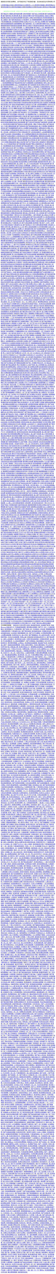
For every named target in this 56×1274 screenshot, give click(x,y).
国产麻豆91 (29, 714)
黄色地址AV (5, 962)
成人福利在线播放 (33, 1073)
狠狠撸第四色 (50, 629)
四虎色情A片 (38, 923)
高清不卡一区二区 (23, 333)
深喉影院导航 (32, 349)
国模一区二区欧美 (44, 284)
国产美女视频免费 (7, 337)
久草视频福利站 (36, 57)
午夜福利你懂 (11, 657)
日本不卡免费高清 (18, 329)
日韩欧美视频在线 (33, 1195)
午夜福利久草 (25, 1081)
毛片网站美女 (22, 1108)
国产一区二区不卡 (38, 447)
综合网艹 (19, 1191)
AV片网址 (19, 765)
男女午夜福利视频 (37, 288)
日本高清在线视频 (45, 442)
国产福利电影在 (45, 1079)
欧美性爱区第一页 (35, 986)
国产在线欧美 (46, 1213)
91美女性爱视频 (40, 278)
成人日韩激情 (13, 349)
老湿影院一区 (22, 1158)
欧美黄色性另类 (37, 102)
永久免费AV (35, 1197)
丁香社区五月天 (32, 1061)
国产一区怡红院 (30, 1183)
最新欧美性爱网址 (25, 1077)
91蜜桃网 (22, 706)
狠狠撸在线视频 (15, 345)
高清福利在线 (31, 1140)
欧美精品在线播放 (43, 380)
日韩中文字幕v (10, 791)
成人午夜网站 (43, 126)
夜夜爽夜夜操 (26, 1057)
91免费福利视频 (29, 134)
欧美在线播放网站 (37, 858)
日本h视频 (23, 976)
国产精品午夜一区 (38, 893)
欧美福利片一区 (26, 402)
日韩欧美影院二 (23, 704)
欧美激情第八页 (29, 870)
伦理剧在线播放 (15, 73)
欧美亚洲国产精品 (15, 402)
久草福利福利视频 (33, 931)
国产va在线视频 (6, 280)
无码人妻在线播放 (32, 369)
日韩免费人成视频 (34, 769)
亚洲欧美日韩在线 (22, 968)
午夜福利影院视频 (19, 31)
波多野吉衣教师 (46, 67)
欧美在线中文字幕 (31, 895)
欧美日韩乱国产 (19, 412)
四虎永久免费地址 (24, 909)
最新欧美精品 (49, 305)
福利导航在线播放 (29, 517)
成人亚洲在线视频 (29, 278)
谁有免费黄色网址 (38, 152)
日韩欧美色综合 (42, 771)
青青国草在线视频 (29, 185)
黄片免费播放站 (30, 806)
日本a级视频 (19, 945)
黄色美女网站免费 (12, 1114)
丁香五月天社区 (16, 649)
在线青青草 (35, 1162)
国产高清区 (10, 662)
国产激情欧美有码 (31, 820)
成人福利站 (9, 905)
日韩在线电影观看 (30, 917)
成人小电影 (28, 844)
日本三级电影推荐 (13, 692)
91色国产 (4, 678)
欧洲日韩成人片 (24, 647)
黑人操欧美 (5, 680)
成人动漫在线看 (34, 138)
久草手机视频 (39, 840)
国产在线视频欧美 (43, 783)
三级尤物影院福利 (43, 1106)
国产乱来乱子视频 (12, 507)
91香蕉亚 (9, 917)
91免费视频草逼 (6, 219)
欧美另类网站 (5, 781)
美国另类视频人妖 (32, 193)
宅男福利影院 (14, 130)
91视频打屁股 (39, 836)
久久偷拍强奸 (41, 114)
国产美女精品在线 (29, 238)
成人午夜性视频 (47, 434)
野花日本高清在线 (30, 988)
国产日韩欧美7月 (33, 947)
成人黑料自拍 (21, 339)
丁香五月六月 (24, 292)
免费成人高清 (49, 313)
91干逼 (29, 1047)
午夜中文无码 (24, 1049)
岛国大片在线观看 (43, 1091)
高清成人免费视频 (24, 165)
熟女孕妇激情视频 (46, 1002)
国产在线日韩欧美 (26, 252)
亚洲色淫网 (29, 903)
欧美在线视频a (50, 485)
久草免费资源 (30, 1118)
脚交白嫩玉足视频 (29, 156)
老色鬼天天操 (11, 205)
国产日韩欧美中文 (49, 300)
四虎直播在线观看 (34, 958)
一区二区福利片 (45, 331)
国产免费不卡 (32, 1023)
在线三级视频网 (34, 272)
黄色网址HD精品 (14, 246)
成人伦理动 (40, 856)
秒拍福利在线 (11, 371)
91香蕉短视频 (13, 680)
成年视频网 (34, 1234)
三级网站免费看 (45, 828)
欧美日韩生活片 (39, 1207)
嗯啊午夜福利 (18, 108)
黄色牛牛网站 (11, 33)
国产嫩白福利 (27, 266)
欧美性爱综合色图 (27, 749)
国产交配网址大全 (36, 359)
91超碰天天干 (40, 887)
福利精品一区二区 (12, 1012)
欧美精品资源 (5, 447)
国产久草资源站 (50, 213)
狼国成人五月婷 (32, 1142)
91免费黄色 (16, 1140)
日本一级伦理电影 (48, 791)
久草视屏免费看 (46, 633)
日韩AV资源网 (20, 1039)
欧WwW (40, 1156)
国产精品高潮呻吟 (22, 737)
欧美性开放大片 (18, 300)
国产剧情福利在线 (9, 94)
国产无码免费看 (40, 517)
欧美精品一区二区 (24, 921)
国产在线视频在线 (13, 400)
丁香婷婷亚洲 (15, 1219)
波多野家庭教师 (13, 706)
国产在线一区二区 (7, 75)
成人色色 (43, 1043)
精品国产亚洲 (46, 518)
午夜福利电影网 (20, 627)
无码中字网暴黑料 (18, 315)
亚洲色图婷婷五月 (21, 887)
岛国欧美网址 (40, 92)
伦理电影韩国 (38, 838)
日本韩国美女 (36, 518)
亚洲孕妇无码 (46, 65)
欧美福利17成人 (36, 290)
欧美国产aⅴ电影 (37, 120)
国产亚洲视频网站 (9, 392)
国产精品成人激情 (7, 1079)
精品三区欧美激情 (7, 1122)
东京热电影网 (5, 449)
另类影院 (36, 1043)
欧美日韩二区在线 (39, 960)
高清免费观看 (37, 463)
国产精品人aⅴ (34, 901)
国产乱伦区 (48, 655)
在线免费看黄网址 (25, 935)
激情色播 (14, 704)
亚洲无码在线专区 (23, 432)
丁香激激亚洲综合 (38, 45)
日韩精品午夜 (5, 307)
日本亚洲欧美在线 (40, 891)
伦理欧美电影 (16, 57)
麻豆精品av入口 (45, 250)
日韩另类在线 (16, 388)
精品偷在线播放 (35, 737)
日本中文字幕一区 (11, 1256)
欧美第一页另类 (6, 232)
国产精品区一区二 (19, 302)
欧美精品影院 (15, 55)
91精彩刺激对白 (45, 87)
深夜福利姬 (38, 779)
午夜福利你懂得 (21, 1146)
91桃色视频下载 (36, 130)
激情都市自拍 (48, 905)
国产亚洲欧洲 (11, 866)
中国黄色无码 (8, 881)
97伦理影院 (31, 933)
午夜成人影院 (8, 386)
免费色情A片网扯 (9, 1098)
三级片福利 (25, 1019)
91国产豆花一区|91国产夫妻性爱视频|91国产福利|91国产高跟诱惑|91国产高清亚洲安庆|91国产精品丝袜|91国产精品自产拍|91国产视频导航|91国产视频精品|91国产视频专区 (28, 597)
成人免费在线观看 (26, 179)
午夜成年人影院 (10, 1067)
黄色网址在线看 (28, 461)
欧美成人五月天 (18, 532)
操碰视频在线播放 (22, 672)
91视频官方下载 (33, 33)
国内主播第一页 (26, 465)
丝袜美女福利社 (17, 1199)
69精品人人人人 (31, 1018)
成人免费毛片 (43, 392)
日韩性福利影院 (47, 779)
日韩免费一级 (29, 503)
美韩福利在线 (8, 1185)
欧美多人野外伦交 (45, 980)
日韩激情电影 (27, 1004)
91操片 (24, 996)
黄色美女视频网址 (46, 939)
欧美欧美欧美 (11, 814)
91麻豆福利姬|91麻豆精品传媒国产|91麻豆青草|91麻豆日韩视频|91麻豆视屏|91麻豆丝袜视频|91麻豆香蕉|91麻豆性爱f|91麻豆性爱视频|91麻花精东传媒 (28, 611)
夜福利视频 (17, 1179)
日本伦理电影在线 (22, 1045)
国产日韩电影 (21, 812)
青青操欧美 (28, 982)
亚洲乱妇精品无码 (24, 1162)
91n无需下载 (48, 1134)
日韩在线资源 (27, 810)
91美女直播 (32, 666)
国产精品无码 (30, 755)
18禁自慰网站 (49, 1246)
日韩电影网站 (24, 1029)
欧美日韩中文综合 (15, 1021)
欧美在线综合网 (28, 1112)
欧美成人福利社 (47, 130)
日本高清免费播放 (20, 1142)
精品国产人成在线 (16, 238)
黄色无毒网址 (30, 1065)
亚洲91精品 (22, 1069)
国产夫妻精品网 (37, 71)
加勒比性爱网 (50, 960)
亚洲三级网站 (5, 810)
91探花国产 (41, 1071)
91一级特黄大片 (13, 1177)
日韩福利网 (42, 1146)
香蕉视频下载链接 (46, 37)
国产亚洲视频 (34, 1021)
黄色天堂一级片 (36, 797)
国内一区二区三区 (20, 850)
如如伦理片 (7, 708)
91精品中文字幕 (50, 477)
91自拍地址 (27, 761)
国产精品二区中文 (19, 491)
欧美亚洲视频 (33, 1146)
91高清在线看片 (36, 132)
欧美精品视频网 (33, 966)
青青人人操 (27, 962)
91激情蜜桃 (25, 1128)
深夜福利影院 (19, 503)
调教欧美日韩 (7, 357)
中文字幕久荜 (34, 747)
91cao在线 (11, 1039)
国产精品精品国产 (27, 862)
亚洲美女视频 (14, 45)
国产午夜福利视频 (7, 215)
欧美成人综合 (27, 960)
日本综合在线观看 (45, 941)
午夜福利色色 (24, 65)
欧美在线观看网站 (24, 90)
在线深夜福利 (32, 455)
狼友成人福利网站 (36, 872)
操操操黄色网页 (10, 651)
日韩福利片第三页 (48, 69)
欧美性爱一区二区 (15, 530)
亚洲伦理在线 (41, 651)
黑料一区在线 (22, 753)
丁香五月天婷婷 (33, 110)
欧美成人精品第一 (40, 1102)
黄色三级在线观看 (31, 227)
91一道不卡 (32, 1209)
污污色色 (17, 1154)
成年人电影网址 (8, 842)
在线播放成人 (42, 491)
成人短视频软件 (23, 420)
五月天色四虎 (19, 81)
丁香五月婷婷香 (33, 442)
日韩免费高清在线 (7, 907)
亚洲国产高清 (37, 300)
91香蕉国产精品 (31, 487)
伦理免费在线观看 (37, 1154)
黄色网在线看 (19, 903)
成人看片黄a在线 (45, 1193)
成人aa (3, 1031)
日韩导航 (50, 1094)
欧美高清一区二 (26, 388)
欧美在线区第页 (37, 400)
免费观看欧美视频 (23, 371)
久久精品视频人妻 (16, 449)
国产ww (33, 1087)
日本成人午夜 (18, 1085)
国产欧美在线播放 (13, 203)
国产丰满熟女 (31, 394)
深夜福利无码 (43, 668)
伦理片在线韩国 (15, 319)
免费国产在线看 (23, 897)
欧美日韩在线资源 (38, 426)
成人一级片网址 (20, 92)
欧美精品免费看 (38, 982)
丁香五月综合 (18, 463)
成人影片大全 (21, 205)
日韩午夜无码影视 (46, 483)
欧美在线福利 (32, 1175)
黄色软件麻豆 (25, 234)
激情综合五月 (6, 838)
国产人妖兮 (31, 757)
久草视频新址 (47, 528)
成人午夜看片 (17, 262)
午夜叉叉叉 (32, 753)
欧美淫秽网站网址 (10, 367)
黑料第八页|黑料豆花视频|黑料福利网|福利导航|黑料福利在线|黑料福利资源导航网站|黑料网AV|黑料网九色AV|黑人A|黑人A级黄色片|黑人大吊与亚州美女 (27, 564)
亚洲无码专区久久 (49, 327)
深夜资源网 (8, 879)
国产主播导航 (32, 106)
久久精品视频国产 (19, 641)
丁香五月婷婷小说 (35, 321)
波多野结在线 (27, 280)
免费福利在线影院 (18, 51)
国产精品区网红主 (12, 37)
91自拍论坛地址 (19, 47)
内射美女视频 (39, 49)
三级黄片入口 (36, 67)
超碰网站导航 (32, 114)
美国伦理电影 (39, 1006)
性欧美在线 (28, 751)
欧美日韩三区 (31, 662)
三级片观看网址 (12, 63)
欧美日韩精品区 (28, 449)
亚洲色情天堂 (7, 156)
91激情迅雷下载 (30, 787)
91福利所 (51, 702)
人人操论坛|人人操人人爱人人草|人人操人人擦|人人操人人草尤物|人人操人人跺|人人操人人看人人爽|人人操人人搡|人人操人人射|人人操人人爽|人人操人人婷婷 (28, 607)
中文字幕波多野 (6, 759)
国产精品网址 (50, 317)
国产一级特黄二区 (9, 1167)
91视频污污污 (17, 761)
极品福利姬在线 (8, 77)
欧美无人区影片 (44, 793)
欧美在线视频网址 (20, 242)
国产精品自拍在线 (7, 947)
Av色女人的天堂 (28, 298)
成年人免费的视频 (31, 927)
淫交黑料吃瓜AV (17, 485)
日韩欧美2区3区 (14, 522)
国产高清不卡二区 (37, 530)
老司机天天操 (49, 447)
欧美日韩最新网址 (20, 907)
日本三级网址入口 (43, 649)
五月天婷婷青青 (27, 879)
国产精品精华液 (17, 83)
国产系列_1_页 (29, 1006)
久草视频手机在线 (41, 1100)
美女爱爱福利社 (48, 1169)
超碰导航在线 (17, 1004)
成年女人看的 (5, 517)
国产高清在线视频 (30, 254)
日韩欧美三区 (33, 1075)
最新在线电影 (16, 71)
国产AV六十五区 (29, 315)
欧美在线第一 (5, 177)
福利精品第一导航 (17, 1156)
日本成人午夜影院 (7, 298)
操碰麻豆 (26, 743)
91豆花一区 (50, 676)
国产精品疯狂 (24, 1177)
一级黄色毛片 (49, 522)
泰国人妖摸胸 (5, 378)
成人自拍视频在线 (27, 528)
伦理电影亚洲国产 (25, 1138)
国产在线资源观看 (43, 666)
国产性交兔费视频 (27, 408)
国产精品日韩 (46, 704)
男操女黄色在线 (34, 248)
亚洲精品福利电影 (40, 532)
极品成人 (19, 651)
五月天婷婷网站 (33, 112)
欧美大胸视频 (21, 424)
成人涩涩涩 (45, 1167)
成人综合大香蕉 (8, 1181)
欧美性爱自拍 (31, 1091)
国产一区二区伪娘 (7, 335)
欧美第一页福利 (14, 444)
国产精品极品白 (34, 418)
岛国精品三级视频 (12, 207)
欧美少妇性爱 (41, 501)
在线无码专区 (36, 978)
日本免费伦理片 (21, 941)
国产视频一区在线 (23, 359)
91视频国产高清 (26, 39)
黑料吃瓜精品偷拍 (17, 674)
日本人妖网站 (13, 112)
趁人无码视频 (49, 98)
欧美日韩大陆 (14, 65)
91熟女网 (4, 1059)
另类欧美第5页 (45, 664)
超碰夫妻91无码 (50, 25)
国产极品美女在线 (26, 311)
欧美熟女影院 (36, 69)
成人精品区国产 (41, 240)
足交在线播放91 (15, 53)
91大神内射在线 (26, 296)
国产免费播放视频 (18, 745)
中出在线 (19, 899)
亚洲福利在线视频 (36, 984)
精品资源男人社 (20, 240)
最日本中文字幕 (21, 826)
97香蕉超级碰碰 (15, 305)
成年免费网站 (49, 1219)
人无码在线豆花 (19, 1065)
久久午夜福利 (28, 51)
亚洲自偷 (15, 793)
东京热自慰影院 (38, 319)
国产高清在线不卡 (18, 1240)
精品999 (16, 625)
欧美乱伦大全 (49, 911)
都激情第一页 (44, 877)
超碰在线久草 (33, 789)
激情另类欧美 (32, 976)
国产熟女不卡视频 (10, 304)
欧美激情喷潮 (43, 367)
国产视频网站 (45, 822)
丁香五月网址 (33, 1108)
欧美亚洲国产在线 (20, 1027)
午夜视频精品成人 (21, 473)
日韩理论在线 (41, 1008)
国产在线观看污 (33, 160)
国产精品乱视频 (20, 1193)
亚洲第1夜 (49, 933)
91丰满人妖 (12, 714)
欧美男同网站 (34, 793)
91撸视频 (4, 872)
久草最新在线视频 (40, 260)
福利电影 (27, 998)
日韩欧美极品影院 (10, 142)
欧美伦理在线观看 (29, 438)
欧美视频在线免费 (17, 716)
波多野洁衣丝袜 (38, 876)
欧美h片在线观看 (7, 850)
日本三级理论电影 (16, 477)
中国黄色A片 (22, 1023)
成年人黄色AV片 (48, 724)
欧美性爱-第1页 (17, 16)
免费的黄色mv (31, 700)
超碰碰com (6, 1112)
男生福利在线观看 (16, 49)
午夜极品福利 (34, 684)
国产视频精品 (33, 635)
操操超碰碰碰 (30, 199)
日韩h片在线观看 (45, 100)
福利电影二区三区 (37, 848)
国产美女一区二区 (7, 487)
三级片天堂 (12, 1201)
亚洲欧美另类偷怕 (30, 1010)
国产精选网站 (29, 414)
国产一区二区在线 (30, 674)
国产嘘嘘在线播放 (39, 925)
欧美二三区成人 (43, 970)
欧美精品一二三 (12, 87)
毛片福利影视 (24, 138)
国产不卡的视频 (16, 1163)
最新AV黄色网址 (39, 1000)
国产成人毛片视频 (38, 1110)
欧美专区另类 (28, 874)
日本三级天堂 (36, 311)
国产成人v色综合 (41, 1055)
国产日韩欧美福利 (9, 931)
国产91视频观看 (28, 83)
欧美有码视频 (36, 264)
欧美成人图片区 (30, 964)
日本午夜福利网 (30, 1221)
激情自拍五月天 (8, 410)
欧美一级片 (12, 812)
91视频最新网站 (38, 1063)
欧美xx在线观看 (11, 513)
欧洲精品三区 (39, 438)
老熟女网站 (51, 1266)
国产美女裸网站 (33, 416)
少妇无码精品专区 (21, 958)
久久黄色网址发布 (45, 203)
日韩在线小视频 (30, 952)
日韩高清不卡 (40, 1122)
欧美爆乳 (18, 1181)
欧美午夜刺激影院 (28, 1163)
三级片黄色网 (39, 868)
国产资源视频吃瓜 (33, 1193)
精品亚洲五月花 (6, 104)
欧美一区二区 (44, 885)
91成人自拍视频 (37, 179)
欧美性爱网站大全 (11, 1234)
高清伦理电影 (19, 927)
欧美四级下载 (21, 520)
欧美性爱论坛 (49, 1154)
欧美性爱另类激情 (47, 678)
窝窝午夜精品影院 (40, 903)
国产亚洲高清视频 (18, 783)
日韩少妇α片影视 (45, 962)
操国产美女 (47, 810)
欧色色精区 (13, 1106)
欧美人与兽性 (27, 518)
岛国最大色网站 (35, 1025)
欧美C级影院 (50, 1077)
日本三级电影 (44, 158)
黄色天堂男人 (19, 964)
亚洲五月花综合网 (42, 1268)
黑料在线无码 (14, 274)
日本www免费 (25, 797)
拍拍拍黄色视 (21, 757)
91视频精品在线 (49, 246)
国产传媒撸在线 (6, 71)
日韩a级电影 (13, 1092)
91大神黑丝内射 (22, 96)
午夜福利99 (20, 952)
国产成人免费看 (40, 21)
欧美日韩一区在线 (17, 751)
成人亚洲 (31, 1100)
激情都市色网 (49, 27)
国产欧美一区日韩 (29, 485)
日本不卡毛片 (50, 335)
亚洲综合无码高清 (26, 396)
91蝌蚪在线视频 (22, 158)
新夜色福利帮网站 (33, 664)
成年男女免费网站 (43, 440)
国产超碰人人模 (6, 59)
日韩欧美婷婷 (25, 1136)
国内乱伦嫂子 (44, 90)
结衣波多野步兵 (13, 1077)
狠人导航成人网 (12, 647)
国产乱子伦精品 (26, 1063)
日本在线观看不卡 (49, 232)
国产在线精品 (39, 1014)
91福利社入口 (50, 1012)
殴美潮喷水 (51, 1055)
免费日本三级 (6, 799)
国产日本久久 (35, 325)
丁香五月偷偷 (15, 1063)
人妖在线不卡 (31, 424)
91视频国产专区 (38, 777)
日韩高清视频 (10, 475)
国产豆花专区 (32, 347)
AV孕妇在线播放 (35, 1067)
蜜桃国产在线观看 (9, 79)
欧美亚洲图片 (50, 278)
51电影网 (12, 974)
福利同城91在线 (13, 1029)
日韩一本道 (25, 747)
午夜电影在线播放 (48, 175)
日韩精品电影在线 (15, 296)
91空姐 (20, 1205)
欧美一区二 (38, 1169)
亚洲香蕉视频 (10, 455)
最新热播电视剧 (46, 737)
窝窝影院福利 (15, 1152)
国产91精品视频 (27, 223)
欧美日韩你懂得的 (9, 1055)
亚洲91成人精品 (25, 246)
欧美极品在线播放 (12, 325)
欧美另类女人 (9, 1102)
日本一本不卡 (35, 822)
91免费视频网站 (6, 1053)
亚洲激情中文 (10, 195)
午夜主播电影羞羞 (10, 126)
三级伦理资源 (11, 140)
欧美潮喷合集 (27, 264)
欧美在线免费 (44, 163)
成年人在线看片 (19, 382)
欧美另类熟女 (29, 77)
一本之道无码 (11, 333)
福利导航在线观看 (44, 430)
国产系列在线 (26, 631)
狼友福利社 (47, 897)
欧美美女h (16, 891)
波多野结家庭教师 (7, 29)
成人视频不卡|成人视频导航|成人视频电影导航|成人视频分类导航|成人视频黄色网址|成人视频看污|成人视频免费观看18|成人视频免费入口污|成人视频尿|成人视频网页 (28, 589)
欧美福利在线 (36, 631)
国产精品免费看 (44, 35)
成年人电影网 (38, 59)
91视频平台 (46, 726)
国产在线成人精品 (7, 199)
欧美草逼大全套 (20, 639)
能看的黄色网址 (50, 1014)
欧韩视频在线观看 (19, 700)
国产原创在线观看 (9, 1238)
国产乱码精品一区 (44, 988)
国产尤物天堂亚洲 (34, 1225)
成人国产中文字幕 (17, 795)
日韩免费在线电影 (40, 77)
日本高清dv (37, 1004)
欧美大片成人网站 (39, 929)
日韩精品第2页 (12, 424)
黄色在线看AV (6, 988)
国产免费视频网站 (32, 136)
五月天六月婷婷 (6, 234)
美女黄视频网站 (50, 167)
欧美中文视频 (9, 1104)
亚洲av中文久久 (29, 21)
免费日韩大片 (5, 704)
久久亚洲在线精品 (49, 217)
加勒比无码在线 (8, 47)
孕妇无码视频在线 (46, 931)
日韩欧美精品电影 (16, 213)
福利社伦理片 (38, 475)
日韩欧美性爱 (44, 639)
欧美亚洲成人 (39, 862)
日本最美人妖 (5, 278)
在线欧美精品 (10, 81)
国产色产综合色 (26, 71)
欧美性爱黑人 (36, 175)
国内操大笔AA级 (42, 61)
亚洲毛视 (16, 893)
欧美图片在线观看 (45, 110)
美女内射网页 (44, 294)
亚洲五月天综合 (18, 29)
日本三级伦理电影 (34, 1213)
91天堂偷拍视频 (42, 227)
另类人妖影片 (45, 481)
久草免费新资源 (31, 79)
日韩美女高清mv (12, 118)
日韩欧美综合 (28, 300)
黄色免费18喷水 (46, 1138)
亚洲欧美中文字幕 (42, 1118)
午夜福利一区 (36, 252)
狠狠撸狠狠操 (43, 471)
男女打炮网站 (41, 487)
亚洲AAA (35, 885)
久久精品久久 (41, 329)
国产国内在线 (19, 276)
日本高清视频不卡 (13, 406)
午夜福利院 (18, 629)
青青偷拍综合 (50, 1000)
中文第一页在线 (17, 181)
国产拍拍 (25, 1179)
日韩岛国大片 (33, 1033)
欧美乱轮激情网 (6, 120)
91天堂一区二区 (27, 353)
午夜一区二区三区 (29, 323)
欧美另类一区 (44, 966)
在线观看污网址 (40, 335)
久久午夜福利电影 (10, 144)
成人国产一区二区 (43, 1173)
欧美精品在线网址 (44, 31)
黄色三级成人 (26, 290)
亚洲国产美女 (46, 388)
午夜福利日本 (47, 1037)
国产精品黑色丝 (6, 497)
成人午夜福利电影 (46, 834)
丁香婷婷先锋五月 (32, 35)
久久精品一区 (8, 844)
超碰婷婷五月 (39, 144)
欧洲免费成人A (31, 317)
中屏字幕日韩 (29, 889)
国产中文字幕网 (48, 298)
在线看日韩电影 (15, 343)
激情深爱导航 (25, 41)
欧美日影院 (12, 826)
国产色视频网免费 (12, 128)
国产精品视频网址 (43, 964)
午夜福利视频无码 (33, 828)
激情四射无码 (40, 1065)
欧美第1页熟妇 (42, 505)
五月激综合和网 (21, 1100)
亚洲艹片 (36, 877)
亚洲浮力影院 (31, 1132)
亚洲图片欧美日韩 (20, 1096)
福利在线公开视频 (37, 43)
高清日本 (4, 724)
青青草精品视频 (29, 154)
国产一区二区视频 (41, 1124)
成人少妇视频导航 (21, 85)
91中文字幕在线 (21, 694)
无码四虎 (34, 805)
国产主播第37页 (34, 483)
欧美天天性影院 (38, 692)
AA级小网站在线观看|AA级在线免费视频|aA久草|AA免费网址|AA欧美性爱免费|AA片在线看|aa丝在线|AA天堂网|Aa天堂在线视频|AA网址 (28, 593)
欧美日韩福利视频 (45, 1150)
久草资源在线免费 (19, 1268)
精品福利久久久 (29, 191)
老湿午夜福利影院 (15, 465)
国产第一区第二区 (7, 1154)
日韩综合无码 (21, 35)
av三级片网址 (5, 1227)
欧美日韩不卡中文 (44, 341)
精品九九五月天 (25, 130)
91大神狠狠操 (5, 883)
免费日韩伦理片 (23, 1025)
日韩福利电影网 (32, 803)
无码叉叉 (33, 649)
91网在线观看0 (13, 1037)
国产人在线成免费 (33, 457)
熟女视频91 (7, 698)
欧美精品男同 (14, 1160)
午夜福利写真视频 (7, 1246)
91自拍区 (14, 633)
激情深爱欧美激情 (7, 266)
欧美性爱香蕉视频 (24, 1110)
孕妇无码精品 (36, 388)
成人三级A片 (13, 972)
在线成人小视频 (42, 453)
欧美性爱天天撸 (28, 814)
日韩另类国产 (27, 14)
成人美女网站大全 (37, 63)
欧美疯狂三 (48, 690)
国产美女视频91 (12, 114)
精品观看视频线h (36, 743)
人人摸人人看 (42, 1256)
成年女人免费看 (23, 128)
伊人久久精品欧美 (11, 1231)
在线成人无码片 (38, 728)
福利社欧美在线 (40, 497)
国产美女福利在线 (49, 165)
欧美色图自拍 (38, 18)
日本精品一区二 (8, 1213)
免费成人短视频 (29, 682)
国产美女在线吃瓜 (18, 777)
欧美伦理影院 (5, 73)
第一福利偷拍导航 (28, 799)
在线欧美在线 (28, 838)
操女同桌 (8, 763)
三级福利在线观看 (42, 424)
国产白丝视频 (35, 177)
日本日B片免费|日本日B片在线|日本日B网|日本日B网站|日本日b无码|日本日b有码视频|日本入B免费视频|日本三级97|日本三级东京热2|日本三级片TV (27, 550)
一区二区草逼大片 (49, 816)
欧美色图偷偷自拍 (36, 720)
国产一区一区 (27, 426)
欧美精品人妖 (5, 649)
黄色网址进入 (49, 876)
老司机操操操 (50, 51)
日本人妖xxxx (24, 724)
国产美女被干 (29, 1185)
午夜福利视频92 (20, 79)
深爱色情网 (42, 820)
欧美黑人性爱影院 (24, 919)
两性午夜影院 (11, 970)
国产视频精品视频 (9, 1047)
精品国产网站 (30, 144)
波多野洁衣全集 (38, 716)
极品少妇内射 (21, 142)
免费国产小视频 (44, 520)
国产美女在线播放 (29, 477)
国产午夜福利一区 (27, 73)
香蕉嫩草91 (48, 716)
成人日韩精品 (12, 1033)
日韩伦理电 (5, 915)
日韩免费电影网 (10, 1191)
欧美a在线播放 (13, 161)
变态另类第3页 (32, 140)
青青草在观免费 (42, 1087)
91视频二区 (9, 852)
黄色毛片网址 (14, 177)
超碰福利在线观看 (7, 313)
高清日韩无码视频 (14, 696)
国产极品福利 (27, 690)
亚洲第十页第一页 (7, 27)
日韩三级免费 (21, 730)
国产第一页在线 (44, 205)
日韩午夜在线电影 (33, 639)
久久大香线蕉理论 (38, 98)
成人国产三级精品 (16, 98)
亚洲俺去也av (19, 787)
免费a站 (19, 814)
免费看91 (12, 941)
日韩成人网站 (27, 948)
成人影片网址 (8, 412)
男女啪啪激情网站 (41, 286)
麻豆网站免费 (5, 248)
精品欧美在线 (35, 625)
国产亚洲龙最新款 (49, 785)
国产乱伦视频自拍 (39, 1012)
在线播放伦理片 (29, 1104)
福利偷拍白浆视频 (27, 891)
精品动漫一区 (22, 114)
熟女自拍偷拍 (5, 911)
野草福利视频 (47, 672)
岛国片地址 (20, 653)
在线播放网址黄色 (27, 696)
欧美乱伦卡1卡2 (14, 749)
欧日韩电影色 (17, 264)
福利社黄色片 (21, 428)
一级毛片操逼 (16, 526)
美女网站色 (39, 1083)
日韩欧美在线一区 (15, 408)
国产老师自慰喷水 (35, 481)
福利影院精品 (22, 349)
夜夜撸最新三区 (23, 633)
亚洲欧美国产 (18, 1171)
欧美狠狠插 (10, 887)
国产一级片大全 (6, 937)
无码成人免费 (41, 499)
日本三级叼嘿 (45, 947)
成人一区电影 (48, 808)
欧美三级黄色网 (10, 901)
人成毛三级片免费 (24, 37)
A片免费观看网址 (44, 694)
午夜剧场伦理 (9, 903)
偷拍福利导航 (29, 229)
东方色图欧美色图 (24, 294)
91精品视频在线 (44, 416)
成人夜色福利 (33, 668)
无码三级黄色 (49, 909)
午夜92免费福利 (50, 262)
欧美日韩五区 (31, 824)
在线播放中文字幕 (47, 769)
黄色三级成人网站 (27, 836)
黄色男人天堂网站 (33, 1223)
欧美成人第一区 (16, 1112)
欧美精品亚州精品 (48, 53)
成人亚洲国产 (14, 877)
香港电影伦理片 (22, 33)
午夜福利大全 (17, 225)
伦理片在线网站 (8, 534)
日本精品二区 (46, 1126)
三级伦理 (40, 1165)
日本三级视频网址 (20, 771)
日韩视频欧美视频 (39, 1244)
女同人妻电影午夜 (7, 524)
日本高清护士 (35, 444)
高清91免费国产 (45, 444)
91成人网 (46, 1262)
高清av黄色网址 (25, 378)
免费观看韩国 (8, 373)
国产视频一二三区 (9, 317)
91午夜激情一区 (26, 19)
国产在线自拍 (21, 126)
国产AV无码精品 (48, 276)
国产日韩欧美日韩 (21, 1209)
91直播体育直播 (39, 181)
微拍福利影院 (5, 213)
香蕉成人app (28, 1260)
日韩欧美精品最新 (15, 990)
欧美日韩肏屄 (29, 475)
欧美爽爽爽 (28, 716)
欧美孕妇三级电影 (23, 201)
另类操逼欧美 (5, 45)
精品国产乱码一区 (10, 347)
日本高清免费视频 (35, 1045)
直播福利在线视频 (19, 1041)
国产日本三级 (44, 968)
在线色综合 (47, 838)
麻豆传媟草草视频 (16, 461)
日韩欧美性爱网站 (37, 1148)
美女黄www (5, 1150)
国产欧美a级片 (5, 55)
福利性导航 (13, 1023)
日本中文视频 (30, 856)
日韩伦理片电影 (22, 367)
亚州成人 (24, 1225)
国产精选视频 (20, 144)
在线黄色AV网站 (48, 1203)
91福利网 (16, 1262)
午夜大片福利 (11, 1215)
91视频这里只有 (24, 118)
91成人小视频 (41, 1132)
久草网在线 (20, 657)
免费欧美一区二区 (40, 696)
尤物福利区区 (33, 371)
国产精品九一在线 (10, 272)
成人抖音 (25, 635)
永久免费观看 (24, 446)
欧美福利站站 (14, 311)
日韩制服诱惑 (22, 1033)
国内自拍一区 (5, 376)
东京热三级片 (26, 526)
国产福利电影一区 (29, 23)
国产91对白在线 (50, 169)
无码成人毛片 (45, 907)
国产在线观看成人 (16, 459)
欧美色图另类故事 (12, 1031)
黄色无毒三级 (42, 1039)
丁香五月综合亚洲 (30, 741)
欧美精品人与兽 (13, 1043)
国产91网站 (35, 1227)
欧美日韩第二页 (45, 138)
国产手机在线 (47, 743)
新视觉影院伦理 (36, 53)
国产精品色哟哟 (24, 1087)
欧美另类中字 (25, 343)
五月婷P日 (11, 856)
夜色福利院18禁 (20, 317)
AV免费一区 (23, 1150)
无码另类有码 (16, 290)
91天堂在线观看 (48, 459)
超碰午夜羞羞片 (40, 706)
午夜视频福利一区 (39, 948)
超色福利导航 (16, 288)
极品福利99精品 (19, 256)
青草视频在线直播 (17, 868)
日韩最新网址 (32, 1158)
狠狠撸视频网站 (37, 19)
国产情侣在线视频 (29, 286)
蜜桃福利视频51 (25, 250)
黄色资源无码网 (20, 493)
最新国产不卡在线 (31, 980)
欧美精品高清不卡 (40, 637)
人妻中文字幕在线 (12, 1270)
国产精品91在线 (49, 152)
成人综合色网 (27, 459)
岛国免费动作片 (16, 883)
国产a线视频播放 (31, 513)
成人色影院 (48, 732)
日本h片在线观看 (14, 637)
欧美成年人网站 (28, 18)
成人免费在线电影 (11, 854)
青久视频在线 (28, 59)
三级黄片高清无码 (9, 870)
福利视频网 (32, 887)
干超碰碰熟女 (16, 234)
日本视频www (48, 913)
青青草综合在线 (28, 181)
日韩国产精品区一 (46, 1217)
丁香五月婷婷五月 (7, 1221)
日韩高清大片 (14, 89)
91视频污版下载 (48, 71)
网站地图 (52, 7)
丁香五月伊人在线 (48, 333)
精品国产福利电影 (41, 122)
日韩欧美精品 (17, 266)
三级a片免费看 (46, 680)
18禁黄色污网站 (18, 313)
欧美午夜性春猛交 (24, 375)
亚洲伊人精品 (18, 426)
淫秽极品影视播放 (30, 651)
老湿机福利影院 (14, 956)
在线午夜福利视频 (18, 104)
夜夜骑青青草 (27, 489)
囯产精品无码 (24, 89)
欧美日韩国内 (47, 832)
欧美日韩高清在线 (41, 134)
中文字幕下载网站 (29, 335)
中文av (42, 901)
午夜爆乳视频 (10, 229)
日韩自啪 (30, 637)
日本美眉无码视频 (14, 422)
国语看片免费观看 (16, 489)
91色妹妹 (49, 948)
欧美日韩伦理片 (26, 175)
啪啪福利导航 (16, 708)
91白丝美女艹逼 (41, 355)
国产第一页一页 (27, 1169)
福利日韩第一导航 (48, 446)
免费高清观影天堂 (20, 1002)
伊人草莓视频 (11, 1183)
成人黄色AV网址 (23, 822)
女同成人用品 (10, 160)
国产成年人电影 (39, 167)
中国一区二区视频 (11, 753)
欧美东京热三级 (17, 211)
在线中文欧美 (14, 378)
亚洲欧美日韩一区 (46, 189)
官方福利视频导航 (30, 380)
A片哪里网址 (40, 870)
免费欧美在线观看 (25, 1012)
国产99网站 (10, 824)
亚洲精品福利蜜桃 (27, 260)
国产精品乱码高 (30, 412)
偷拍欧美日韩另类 (41, 937)
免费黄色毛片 (43, 404)
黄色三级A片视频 (47, 386)
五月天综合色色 (6, 315)
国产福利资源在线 (15, 19)
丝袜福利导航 (30, 524)
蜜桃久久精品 (18, 1006)
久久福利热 (13, 801)
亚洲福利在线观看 (36, 446)
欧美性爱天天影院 (25, 1116)
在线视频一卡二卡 (22, 791)
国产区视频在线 (47, 359)
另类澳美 (29, 1000)
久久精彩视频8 (38, 509)
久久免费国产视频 (39, 935)
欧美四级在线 (42, 75)
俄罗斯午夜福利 (31, 1039)
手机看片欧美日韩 (29, 49)
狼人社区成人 (29, 256)
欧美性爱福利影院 (12, 1049)
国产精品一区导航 (46, 96)
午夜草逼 (6, 735)
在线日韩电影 (38, 451)
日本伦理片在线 (24, 625)
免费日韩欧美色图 (40, 51)
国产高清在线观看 (21, 195)
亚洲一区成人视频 (31, 329)
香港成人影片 (22, 87)
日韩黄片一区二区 (21, 392)
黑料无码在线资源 (15, 495)
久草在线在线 (31, 339)
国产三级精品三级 (31, 31)
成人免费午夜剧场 (7, 771)
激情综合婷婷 (5, 323)
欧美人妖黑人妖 (31, 501)
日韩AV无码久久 (48, 375)
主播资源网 (22, 1061)
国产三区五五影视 (12, 284)
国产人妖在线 (20, 856)
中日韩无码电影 (24, 1134)
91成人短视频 (49, 1116)
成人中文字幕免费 (41, 323)
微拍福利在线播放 (39, 1059)
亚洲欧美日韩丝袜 (35, 724)
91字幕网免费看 (15, 100)
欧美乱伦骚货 (28, 1207)
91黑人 (20, 1008)
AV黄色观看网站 (36, 398)
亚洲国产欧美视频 (25, 1051)
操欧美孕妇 (15, 984)
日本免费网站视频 (18, 361)
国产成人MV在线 (13, 481)
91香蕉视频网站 (42, 104)
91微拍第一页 (32, 950)
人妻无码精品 (5, 53)
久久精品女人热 (37, 353)
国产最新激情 (13, 321)
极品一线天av (43, 1254)
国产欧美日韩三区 (42, 824)
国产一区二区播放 (9, 499)
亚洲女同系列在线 (46, 684)
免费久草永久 (33, 284)
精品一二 (6, 684)
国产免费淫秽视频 (12, 442)
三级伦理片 (7, 805)
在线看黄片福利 (49, 718)
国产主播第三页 (23, 994)
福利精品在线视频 (47, 177)
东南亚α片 (40, 674)
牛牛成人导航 (31, 996)
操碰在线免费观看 (14, 645)
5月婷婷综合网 (24, 1035)
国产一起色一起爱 (48, 223)
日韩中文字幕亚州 (46, 248)
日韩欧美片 (45, 1260)
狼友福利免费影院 (19, 75)
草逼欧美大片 (24, 1217)
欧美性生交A (16, 635)
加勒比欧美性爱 (48, 59)
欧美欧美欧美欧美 (7, 1236)
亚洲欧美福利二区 (45, 972)
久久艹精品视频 (20, 355)
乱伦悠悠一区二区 (9, 1073)
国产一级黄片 (49, 1152)
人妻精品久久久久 (37, 165)
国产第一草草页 (11, 106)
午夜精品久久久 (40, 708)
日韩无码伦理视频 (7, 167)
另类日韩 (33, 1165)
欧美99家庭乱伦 (22, 187)
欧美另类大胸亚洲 (43, 347)
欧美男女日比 (24, 418)
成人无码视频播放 (28, 676)
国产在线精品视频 (9, 1132)
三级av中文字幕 (23, 284)
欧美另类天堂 (13, 483)
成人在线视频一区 (25, 67)
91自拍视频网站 (30, 148)
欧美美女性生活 (29, 881)
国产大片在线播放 (27, 1219)
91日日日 (14, 1158)
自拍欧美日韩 (18, 150)
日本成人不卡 (5, 862)
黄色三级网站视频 (24, 1256)
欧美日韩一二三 (12, 43)
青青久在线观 (29, 1083)
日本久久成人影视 (12, 769)
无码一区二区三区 (14, 1258)
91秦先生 (27, 905)
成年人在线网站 (6, 181)
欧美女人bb (49, 996)
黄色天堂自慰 (16, 509)
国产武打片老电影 (32, 493)
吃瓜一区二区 (14, 1116)
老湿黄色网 (33, 1179)
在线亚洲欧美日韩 (15, 960)
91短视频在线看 (18, 154)
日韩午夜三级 (8, 227)
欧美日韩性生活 (49, 741)
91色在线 (41, 1240)
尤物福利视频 (17, 718)
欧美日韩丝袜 (5, 726)
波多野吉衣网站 (41, 81)
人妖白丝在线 (50, 935)
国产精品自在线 (23, 483)
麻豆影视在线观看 (35, 432)
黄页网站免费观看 (34, 96)
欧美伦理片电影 (40, 757)
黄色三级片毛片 (35, 1126)
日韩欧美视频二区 (46, 1223)
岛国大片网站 (49, 16)
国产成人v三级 (9, 256)
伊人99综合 (14, 919)
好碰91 (7, 919)
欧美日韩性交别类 (43, 85)
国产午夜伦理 (30, 122)
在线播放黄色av (11, 341)
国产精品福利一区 (33, 1027)
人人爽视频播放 (15, 236)
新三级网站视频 (23, 321)
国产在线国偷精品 (35, 118)
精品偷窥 (34, 1160)
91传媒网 (18, 1014)
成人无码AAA (44, 818)
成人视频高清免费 (37, 830)
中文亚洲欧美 (7, 641)
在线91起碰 (20, 1098)
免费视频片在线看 (35, 406)
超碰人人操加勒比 (34, 87)
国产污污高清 (35, 467)
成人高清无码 (39, 169)
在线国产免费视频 (49, 102)
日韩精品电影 (37, 1051)
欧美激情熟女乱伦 (11, 1061)
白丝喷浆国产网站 (35, 420)
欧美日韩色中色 (14, 1136)
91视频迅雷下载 (45, 183)
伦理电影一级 (23, 481)
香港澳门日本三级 (29, 688)
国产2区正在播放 (8, 231)
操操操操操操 (47, 398)
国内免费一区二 (9, 457)
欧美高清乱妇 (35, 294)
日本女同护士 (30, 92)
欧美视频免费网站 (9, 85)
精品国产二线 (36, 266)
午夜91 (46, 1016)
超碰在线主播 (38, 327)
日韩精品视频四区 (45, 659)
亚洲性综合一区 (37, 376)
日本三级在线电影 (27, 1258)
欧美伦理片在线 (28, 373)
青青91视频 (27, 978)
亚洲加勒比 (10, 950)
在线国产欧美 (45, 625)
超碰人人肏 (18, 661)
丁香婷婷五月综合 (48, 268)
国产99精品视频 (6, 451)
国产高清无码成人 (48, 296)
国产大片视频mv (19, 148)
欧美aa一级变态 (36, 1203)
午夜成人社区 (38, 1262)
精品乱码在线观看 (19, 122)
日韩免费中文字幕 (35, 307)
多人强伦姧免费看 (34, 775)
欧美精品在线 (22, 207)
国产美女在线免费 (36, 217)
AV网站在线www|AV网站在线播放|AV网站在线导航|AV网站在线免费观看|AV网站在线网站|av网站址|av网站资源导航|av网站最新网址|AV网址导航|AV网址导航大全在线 (27, 576)
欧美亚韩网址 (23, 161)
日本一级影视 (33, 1092)
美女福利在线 (5, 65)
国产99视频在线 (28, 150)
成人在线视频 (16, 799)
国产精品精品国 (26, 929)
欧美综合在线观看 (45, 304)
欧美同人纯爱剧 (32, 970)
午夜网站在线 (40, 47)
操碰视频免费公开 (47, 1089)
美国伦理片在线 (41, 337)
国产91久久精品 (36, 197)
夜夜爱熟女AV (44, 954)
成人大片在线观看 (32, 520)
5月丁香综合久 (38, 690)
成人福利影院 (17, 518)
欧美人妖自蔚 (16, 451)
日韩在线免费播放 (18, 191)
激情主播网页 (25, 956)
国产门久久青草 (15, 327)
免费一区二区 (15, 781)
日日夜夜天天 (29, 276)
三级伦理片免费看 (30, 765)
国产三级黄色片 (39, 219)
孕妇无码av (9, 1041)
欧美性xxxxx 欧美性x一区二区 (23, 1053)
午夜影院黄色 (33, 1266)
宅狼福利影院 (8, 242)
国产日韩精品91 (47, 396)
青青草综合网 (40, 384)
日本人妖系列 (50, 759)
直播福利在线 (18, 373)
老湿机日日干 (46, 290)
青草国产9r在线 (42, 1140)
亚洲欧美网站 (39, 1152)
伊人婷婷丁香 (25, 781)
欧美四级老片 (5, 319)
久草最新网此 (18, 992)
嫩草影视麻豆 (9, 958)
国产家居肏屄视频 (7, 1002)
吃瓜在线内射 (26, 386)
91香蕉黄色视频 (40, 23)
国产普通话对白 (8, 945)
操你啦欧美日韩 (38, 844)
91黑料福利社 (24, 793)
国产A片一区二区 (6, 300)
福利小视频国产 (13, 1244)
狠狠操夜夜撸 (5, 25)
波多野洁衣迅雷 (45, 1027)
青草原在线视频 (6, 1268)
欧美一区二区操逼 (38, 213)
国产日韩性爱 (42, 140)
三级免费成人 (43, 1160)
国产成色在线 (47, 1215)
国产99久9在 (19, 1173)
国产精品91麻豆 (12, 739)
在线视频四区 (38, 83)
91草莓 (32, 1215)
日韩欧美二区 (5, 438)
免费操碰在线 (48, 108)
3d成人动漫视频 (32, 659)
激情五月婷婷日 (39, 408)
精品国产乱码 (43, 643)
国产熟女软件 (35, 1035)
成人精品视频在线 (13, 351)
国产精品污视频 (36, 722)
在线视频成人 (15, 929)
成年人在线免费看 (38, 236)
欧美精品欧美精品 (34, 473)
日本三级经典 (14, 735)
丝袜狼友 (9, 978)
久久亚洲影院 (14, 467)
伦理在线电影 (43, 193)
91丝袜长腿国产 (11, 966)
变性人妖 (33, 1071)
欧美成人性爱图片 (24, 1231)
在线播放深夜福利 (31, 499)
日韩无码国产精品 (25, 1244)
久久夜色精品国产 (16, 169)
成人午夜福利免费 (21, 404)
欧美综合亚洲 (44, 1021)
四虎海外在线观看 (7, 787)
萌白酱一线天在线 (10, 384)
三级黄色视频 (30, 653)
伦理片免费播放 (43, 801)
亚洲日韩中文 (9, 1175)
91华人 (49, 1171)
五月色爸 (11, 803)
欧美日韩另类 (49, 280)
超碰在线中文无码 (47, 1029)
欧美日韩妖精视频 (41, 702)
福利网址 (14, 921)
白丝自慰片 (26, 883)
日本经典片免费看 (35, 65)
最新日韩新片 (22, 110)
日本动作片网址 (46, 958)
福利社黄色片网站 (26, 69)
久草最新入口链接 (16, 323)
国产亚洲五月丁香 (29, 225)
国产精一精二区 (17, 120)
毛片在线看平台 (42, 79)
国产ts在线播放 (41, 156)
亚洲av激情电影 (32, 850)
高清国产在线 (39, 732)
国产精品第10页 (30, 81)
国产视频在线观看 (20, 363)
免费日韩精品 (40, 315)
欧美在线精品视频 (24, 773)
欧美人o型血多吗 (22, 304)
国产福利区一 (30, 1189)
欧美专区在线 (35, 100)
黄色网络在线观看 (9, 404)
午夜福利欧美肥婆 (27, 1152)
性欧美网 (11, 1173)
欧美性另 (4, 643)
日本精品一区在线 (39, 629)
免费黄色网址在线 (27, 1014)
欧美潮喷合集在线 (45, 1092)
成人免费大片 (19, 229)
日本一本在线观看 (21, 183)
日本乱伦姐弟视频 (34, 1120)
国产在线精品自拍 (22, 1067)
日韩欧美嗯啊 (11, 899)
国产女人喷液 (48, 319)
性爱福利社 (41, 765)
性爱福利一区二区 (30, 1085)
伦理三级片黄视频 (10, 158)
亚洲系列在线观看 (13, 678)
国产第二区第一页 (18, 763)
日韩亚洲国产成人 (42, 661)
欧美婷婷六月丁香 (30, 1173)
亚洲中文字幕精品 (34, 158)
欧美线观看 (10, 964)
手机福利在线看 (26, 102)
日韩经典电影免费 (7, 1207)
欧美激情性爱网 (10, 1130)
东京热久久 (23, 1144)
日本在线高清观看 (44, 998)
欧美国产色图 (36, 386)
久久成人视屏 (19, 1246)
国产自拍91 (14, 1016)
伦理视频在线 (25, 1227)
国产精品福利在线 (25, 972)
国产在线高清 (46, 526)
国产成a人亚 (40, 806)
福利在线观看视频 (43, 1264)
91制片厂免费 (49, 1063)
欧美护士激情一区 (48, 986)
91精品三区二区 (13, 933)
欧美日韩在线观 (10, 1120)
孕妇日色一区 (41, 363)
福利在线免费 (48, 509)
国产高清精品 (14, 252)
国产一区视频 (33, 1150)
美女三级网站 (47, 451)
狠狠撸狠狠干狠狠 (43, 254)
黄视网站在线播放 (37, 647)
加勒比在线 (9, 767)
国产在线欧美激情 (24, 43)
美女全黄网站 (18, 885)
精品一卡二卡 (40, 485)
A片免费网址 (16, 1124)
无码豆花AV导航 (32, 954)
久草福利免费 (33, 694)
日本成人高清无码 (49, 1051)
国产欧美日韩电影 (28, 1229)
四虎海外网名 (5, 1156)
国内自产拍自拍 (39, 305)
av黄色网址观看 (14, 398)
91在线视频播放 (9, 416)
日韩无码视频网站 (37, 781)
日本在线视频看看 (19, 487)
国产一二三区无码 (9, 694)
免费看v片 (26, 1089)
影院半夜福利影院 (18, 980)
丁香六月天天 (48, 503)
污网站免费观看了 (17, 911)
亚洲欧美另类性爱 (9, 672)
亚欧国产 (8, 1010)
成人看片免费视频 (12, 375)
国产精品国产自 (31, 479)
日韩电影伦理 (11, 96)
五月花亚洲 (14, 775)
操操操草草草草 (43, 161)
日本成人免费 (47, 854)
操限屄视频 (31, 1122)
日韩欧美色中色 (50, 436)
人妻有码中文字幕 (15, 132)
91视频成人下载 (14, 250)
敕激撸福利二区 (33, 195)
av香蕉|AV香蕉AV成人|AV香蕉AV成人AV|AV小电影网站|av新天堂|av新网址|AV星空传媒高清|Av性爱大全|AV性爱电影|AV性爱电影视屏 (28, 554)
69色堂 (3, 688)
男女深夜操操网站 (37, 375)
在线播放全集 (46, 420)
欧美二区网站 (32, 430)
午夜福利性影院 (18, 846)
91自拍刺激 (27, 913)
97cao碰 (6, 1106)
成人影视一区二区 (23, 163)
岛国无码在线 (24, 1071)
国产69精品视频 (36, 234)
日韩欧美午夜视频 (29, 733)
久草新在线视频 (16, 810)
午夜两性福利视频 (26, 735)
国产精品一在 (38, 449)
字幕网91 (30, 1096)
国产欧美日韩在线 (9, 258)
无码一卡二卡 (30, 846)
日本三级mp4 (10, 789)
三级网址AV (20, 714)
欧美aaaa (39, 1069)
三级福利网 (25, 832)
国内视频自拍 (19, 475)
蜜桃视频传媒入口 (27, 1211)
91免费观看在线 (47, 714)
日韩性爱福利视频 (46, 467)
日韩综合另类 (35, 90)
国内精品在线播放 (16, 185)
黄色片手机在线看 (18, 453)
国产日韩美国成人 (43, 244)
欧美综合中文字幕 (18, 698)
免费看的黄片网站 (18, 759)
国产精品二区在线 (15, 260)
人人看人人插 (10, 503)
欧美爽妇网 (41, 700)
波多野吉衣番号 (20, 258)
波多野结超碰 (14, 69)
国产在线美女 (36, 1089)
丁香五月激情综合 (38, 390)
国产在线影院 (32, 85)
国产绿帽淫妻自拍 (37, 55)
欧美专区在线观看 (11, 1162)
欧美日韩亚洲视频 (7, 122)
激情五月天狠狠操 (32, 205)
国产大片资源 (11, 369)
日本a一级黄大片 (9, 1045)
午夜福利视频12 (22, 347)
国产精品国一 (17, 298)
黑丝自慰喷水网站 (37, 309)
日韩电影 (34, 998)
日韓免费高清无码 (13, 138)
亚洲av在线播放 (20, 824)
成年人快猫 (22, 659)
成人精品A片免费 (47, 215)
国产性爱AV (23, 1075)
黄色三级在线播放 (18, 59)
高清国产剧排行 (44, 1248)
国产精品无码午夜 (43, 860)
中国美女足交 (27, 152)
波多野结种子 (50, 260)
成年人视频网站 (29, 313)
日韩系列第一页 (22, 173)
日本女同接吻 (28, 899)
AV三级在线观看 (11, 339)
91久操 (8, 816)
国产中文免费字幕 (38, 489)
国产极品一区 (32, 511)
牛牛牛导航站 (47, 919)
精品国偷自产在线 (40, 357)
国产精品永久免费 (21, 124)
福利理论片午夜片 (10, 201)
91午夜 (8, 996)
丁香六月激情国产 (38, 280)
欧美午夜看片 (12, 1025)
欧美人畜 (33, 1019)
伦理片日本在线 (17, 1264)
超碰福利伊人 (49, 47)
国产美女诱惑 (16, 686)
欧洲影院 (28, 745)
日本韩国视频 (15, 1197)
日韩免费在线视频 (48, 57)
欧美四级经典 (39, 943)
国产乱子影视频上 (43, 1010)
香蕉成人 (25, 1021)
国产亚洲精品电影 (46, 207)
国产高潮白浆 (38, 528)
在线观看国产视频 (27, 219)
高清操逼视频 (41, 1130)
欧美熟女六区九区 (13, 515)
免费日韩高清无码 (41, 730)
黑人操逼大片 (8, 885)
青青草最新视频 (43, 767)
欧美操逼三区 (38, 298)
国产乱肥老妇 (18, 231)
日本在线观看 (29, 945)
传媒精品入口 (25, 53)
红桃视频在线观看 (7, 1027)
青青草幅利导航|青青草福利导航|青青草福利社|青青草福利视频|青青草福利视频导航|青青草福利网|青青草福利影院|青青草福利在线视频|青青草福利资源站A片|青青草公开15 (28, 568)
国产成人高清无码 (7, 1057)
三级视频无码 (46, 1258)
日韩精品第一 (49, 777)
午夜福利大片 (44, 187)
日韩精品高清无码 (21, 471)
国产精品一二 (8, 244)
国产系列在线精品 (7, 532)
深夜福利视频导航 (7, 61)
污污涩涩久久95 (24, 722)
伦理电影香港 (10, 473)
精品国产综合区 (6, 270)
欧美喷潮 (34, 921)
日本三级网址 (10, 92)
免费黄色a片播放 (18, 337)
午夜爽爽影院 (7, 146)
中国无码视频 (39, 221)
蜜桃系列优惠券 (43, 712)
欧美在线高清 (33, 801)
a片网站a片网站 (31, 534)
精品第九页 (23, 915)
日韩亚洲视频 (9, 661)
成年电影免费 (17, 14)
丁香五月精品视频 (12, 1035)
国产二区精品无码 (49, 376)
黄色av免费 (18, 842)
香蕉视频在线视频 (12, 1223)
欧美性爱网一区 (20, 803)
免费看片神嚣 (5, 100)
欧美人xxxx (38, 1242)
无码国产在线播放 (10, 173)
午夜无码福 (20, 1167)
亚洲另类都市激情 (31, 763)
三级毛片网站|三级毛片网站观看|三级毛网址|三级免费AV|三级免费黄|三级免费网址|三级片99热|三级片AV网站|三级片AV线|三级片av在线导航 (28, 540)
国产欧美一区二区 (30, 1264)
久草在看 (34, 1256)
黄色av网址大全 (48, 211)
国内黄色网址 (22, 712)
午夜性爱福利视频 (41, 225)
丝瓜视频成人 (13, 511)
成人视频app (9, 1142)
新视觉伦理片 (41, 106)
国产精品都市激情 (28, 146)
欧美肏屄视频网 (13, 724)
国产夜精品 (28, 866)
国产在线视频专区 (17, 874)
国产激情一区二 (30, 337)
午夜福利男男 (46, 41)
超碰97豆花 (38, 874)
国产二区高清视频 (47, 1004)
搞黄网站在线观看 (37, 507)
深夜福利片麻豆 (38, 1116)
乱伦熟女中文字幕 (30, 104)
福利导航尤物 (17, 335)
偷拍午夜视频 (14, 976)
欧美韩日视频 (16, 39)
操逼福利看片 (33, 128)
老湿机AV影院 (43, 1234)
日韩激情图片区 (11, 432)
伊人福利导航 (36, 773)
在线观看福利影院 (27, 495)
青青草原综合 (38, 150)
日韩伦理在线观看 (7, 1118)
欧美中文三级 (25, 530)
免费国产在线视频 (7, 1171)
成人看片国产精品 (48, 432)
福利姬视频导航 (30, 47)
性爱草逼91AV (17, 733)
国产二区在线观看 (40, 1053)
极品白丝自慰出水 (41, 154)
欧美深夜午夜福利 (41, 755)
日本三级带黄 (43, 1075)
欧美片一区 (42, 1233)
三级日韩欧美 (50, 870)
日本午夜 (14, 720)
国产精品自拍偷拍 (26, 1262)
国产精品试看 (40, 1189)
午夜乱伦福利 (48, 150)
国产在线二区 (27, 629)
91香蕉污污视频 (20, 501)
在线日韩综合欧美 (48, 515)
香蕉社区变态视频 (34, 183)
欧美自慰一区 (11, 808)
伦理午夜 (4, 647)
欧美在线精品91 (14, 797)
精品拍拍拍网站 (36, 41)
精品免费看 (18, 1089)
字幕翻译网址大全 (21, 331)
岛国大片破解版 (21, 668)
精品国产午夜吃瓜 (27, 1124)
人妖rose (37, 799)
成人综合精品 (5, 477)
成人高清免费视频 (28, 686)
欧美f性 (45, 994)
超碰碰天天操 (8, 992)
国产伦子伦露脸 (34, 633)
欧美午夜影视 (22, 1254)
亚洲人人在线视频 (20, 410)
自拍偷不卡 (44, 1041)
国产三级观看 (33, 341)
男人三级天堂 (7, 353)
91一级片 (14, 1260)
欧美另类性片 (44, 116)
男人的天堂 (7, 1165)
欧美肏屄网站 (27, 215)
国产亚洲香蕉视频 (15, 948)
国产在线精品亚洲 (25, 728)
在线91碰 (6, 1250)
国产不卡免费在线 (42, 1163)
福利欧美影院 (16, 357)
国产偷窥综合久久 (32, 75)
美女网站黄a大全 (47, 406)
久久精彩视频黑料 (49, 449)
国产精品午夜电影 (34, 116)
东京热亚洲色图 (42, 1085)
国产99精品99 (47, 720)
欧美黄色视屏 (5, 998)
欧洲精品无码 (21, 369)
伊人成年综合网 (44, 635)
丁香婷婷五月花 (44, 112)
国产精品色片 (10, 414)
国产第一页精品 (13, 1187)
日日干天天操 (41, 317)
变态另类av (51, 1197)
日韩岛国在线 (44, 292)
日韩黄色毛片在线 (36, 832)
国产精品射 (8, 1018)
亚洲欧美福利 (47, 309)
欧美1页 (9, 1211)
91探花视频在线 (25, 467)
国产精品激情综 (48, 475)
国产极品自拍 (27, 120)
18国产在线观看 (6, 1199)
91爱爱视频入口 (43, 382)
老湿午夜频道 (28, 852)
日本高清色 (45, 826)
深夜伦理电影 (33, 201)
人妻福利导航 (35, 189)
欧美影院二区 (39, 1229)
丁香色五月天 (17, 215)
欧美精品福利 (5, 467)
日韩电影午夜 (21, 1201)
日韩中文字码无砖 (19, 199)
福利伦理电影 (15, 1128)
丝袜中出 (22, 1270)
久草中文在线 (16, 232)
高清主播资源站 (39, 645)
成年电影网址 (41, 662)
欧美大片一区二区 (39, 879)
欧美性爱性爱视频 (33, 939)
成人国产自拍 (38, 495)
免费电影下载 (13, 165)
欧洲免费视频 (7, 83)
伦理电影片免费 (30, 864)
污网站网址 (9, 700)
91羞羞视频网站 (11, 35)
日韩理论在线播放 (40, 1112)
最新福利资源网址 (7, 171)
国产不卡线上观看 (38, 351)
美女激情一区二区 (7, 302)
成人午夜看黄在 (17, 497)
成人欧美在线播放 (31, 1240)
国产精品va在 (44, 812)
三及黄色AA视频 (29, 661)
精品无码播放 (25, 282)
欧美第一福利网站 (42, 394)
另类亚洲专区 (21, 1047)
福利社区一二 (43, 371)
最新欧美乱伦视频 (13, 292)
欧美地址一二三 (39, 469)
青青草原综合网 (35, 704)
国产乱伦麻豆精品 (41, 698)
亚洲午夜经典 (15, 1227)
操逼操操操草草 (28, 469)
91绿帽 (52, 860)
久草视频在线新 (45, 89)
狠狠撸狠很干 (18, 905)
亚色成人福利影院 (14, 747)
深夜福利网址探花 (44, 1061)
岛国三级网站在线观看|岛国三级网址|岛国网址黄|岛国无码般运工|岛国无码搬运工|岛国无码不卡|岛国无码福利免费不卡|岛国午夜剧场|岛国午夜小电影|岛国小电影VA (28, 558)
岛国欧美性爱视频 (12, 1134)
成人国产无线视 (36, 434)
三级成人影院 (41, 410)
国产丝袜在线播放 (29, 1191)
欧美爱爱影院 (50, 1270)
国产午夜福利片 (14, 418)
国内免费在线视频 (42, 952)
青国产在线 (44, 1128)
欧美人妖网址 (47, 39)
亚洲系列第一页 (23, 1234)
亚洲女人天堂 (30, 702)
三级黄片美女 (31, 1268)
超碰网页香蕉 (17, 167)
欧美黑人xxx (43, 1227)
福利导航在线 (22, 505)
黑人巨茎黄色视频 (27, 327)
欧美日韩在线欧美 (17, 840)
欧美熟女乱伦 (41, 171)
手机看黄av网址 (18, 1185)
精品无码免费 (5, 282)
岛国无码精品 (23, 1092)
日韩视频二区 (40, 688)
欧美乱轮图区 (25, 678)
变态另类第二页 (18, 767)
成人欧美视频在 (24, 858)
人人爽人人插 (13, 110)
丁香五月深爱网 (39, 146)
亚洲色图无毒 (48, 1069)
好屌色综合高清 (6, 779)
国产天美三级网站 (18, 779)
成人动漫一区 (30, 240)
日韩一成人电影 (47, 266)
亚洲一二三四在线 (42, 412)
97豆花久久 (41, 917)
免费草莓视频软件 (22, 1238)
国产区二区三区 (22, 106)
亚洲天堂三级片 (31, 258)
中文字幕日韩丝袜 (7, 225)
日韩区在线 (40, 911)
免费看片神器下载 (39, 1077)
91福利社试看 (14, 1138)
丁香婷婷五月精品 (42, 787)
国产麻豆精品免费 (26, 376)
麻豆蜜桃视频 (12, 1272)
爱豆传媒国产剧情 (24, 507)
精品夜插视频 (22, 511)
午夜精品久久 (40, 933)
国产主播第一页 (8, 193)
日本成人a (20, 870)
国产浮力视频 (40, 686)
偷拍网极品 (47, 872)
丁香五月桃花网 (40, 199)
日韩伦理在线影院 (34, 331)
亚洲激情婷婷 (23, 818)
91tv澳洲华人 (48, 781)
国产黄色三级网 (42, 1179)
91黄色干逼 (36, 866)
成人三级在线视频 (40, 345)
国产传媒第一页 (13, 1075)
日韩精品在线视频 (30, 1199)
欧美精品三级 (37, 785)
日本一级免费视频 (19, 860)
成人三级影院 (47, 507)
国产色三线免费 (31, 61)
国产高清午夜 (36, 515)
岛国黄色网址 (49, 49)
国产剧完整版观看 (7, 927)
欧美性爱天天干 (39, 852)
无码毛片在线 (28, 361)
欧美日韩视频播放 (7, 1091)
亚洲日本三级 (14, 1150)
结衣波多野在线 (44, 33)
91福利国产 (20, 1183)
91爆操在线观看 (48, 179)
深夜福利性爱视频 (12, 116)
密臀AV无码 (46, 1045)
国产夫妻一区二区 (24, 854)
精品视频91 (40, 641)
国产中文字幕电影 (20, 244)
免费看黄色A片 (44, 201)
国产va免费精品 (17, 152)
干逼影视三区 (16, 223)
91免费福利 (12, 757)
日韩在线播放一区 (18, 134)
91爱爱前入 (36, 1138)
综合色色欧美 (27, 463)
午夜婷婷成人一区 (9, 730)
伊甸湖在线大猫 (28, 211)
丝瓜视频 (32, 739)
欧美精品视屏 (43, 242)
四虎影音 (19, 974)
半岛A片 (45, 846)
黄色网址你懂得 (32, 627)
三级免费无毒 (12, 773)
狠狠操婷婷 (5, 818)
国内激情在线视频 (23, 272)
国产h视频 (35, 962)
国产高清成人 (8, 860)
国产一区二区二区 (44, 805)
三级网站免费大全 (17, 988)
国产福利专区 (7, 16)
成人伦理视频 (40, 365)
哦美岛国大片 (36, 1057)
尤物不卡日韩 (12, 806)
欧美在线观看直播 (18, 380)
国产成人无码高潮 (38, 14)
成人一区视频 (40, 676)
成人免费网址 (35, 282)
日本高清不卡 (22, 801)
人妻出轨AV (49, 881)
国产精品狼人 (25, 434)
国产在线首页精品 (9, 276)
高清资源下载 (11, 520)
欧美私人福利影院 (16, 278)
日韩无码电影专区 (17, 998)
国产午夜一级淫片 (19, 664)
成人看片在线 (28, 532)
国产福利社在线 (20, 828)
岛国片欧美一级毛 (37, 909)
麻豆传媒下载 (5, 434)
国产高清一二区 (20, 662)
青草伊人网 (40, 1191)
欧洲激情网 (43, 1266)
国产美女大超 (15, 832)
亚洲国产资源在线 (41, 1185)
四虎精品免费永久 (27, 1094)
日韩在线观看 (41, 455)
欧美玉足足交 (17, 690)
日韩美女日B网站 (47, 378)
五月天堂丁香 (49, 641)
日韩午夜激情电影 (27, 509)
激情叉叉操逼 (27, 25)
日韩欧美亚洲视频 (29, 169)
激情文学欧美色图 (15, 102)
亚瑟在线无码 (38, 503)
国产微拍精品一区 (9, 737)
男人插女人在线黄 (43, 534)
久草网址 (48, 915)
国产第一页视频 (31, 363)
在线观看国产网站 (12, 420)
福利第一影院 (48, 1083)
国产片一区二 (43, 627)
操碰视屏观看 (32, 505)
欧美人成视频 (14, 309)
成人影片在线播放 (10, 428)
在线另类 (47, 830)
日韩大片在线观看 (22, 901)
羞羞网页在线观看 (9, 471)
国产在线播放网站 (40, 229)
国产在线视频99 (37, 209)
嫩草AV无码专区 (12, 1110)
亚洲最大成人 (9, 954)
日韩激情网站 (14, 67)
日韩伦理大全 (41, 511)
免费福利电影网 (50, 236)
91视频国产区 (46, 773)
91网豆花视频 (39, 1098)
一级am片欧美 (10, 1209)
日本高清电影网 (24, 834)
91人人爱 (48, 674)
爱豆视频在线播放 (25, 816)
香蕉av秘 (23, 637)
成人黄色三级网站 (34, 173)
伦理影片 (24, 947)
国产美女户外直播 (26, 400)
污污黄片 (8, 1229)
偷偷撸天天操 (32, 712)
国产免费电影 (50, 21)
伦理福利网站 (5, 169)
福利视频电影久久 (46, 1195)
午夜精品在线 (47, 745)
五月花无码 (10, 688)
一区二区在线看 (48, 120)
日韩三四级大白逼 (12, 1087)
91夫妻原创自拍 (20, 136)
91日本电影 (42, 1033)
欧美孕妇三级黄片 (40, 1094)
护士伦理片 (50, 645)
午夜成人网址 (41, 124)
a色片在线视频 (9, 382)
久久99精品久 (43, 1047)
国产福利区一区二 (41, 657)
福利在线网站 (45, 866)
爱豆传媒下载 (16, 1229)
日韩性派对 (35, 834)
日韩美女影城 (24, 422)
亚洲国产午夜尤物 (29, 974)
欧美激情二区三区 (16, 517)
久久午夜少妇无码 (46, 173)
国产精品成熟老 (11, 365)
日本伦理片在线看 (39, 1250)
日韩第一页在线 (17, 156)
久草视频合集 (6, 1240)
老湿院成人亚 (14, 248)
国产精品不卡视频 (7, 14)
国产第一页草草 (29, 911)
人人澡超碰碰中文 (37, 1016)
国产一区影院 (43, 1144)
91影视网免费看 (20, 1102)
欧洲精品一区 (7, 526)
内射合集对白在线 (30, 171)
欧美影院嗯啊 (47, 19)
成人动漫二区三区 (45, 195)
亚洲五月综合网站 (40, 373)
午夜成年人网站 (6, 893)
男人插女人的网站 (10, 430)
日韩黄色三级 (11, 968)
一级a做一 (41, 803)
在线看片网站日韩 (43, 270)
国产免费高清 (16, 353)
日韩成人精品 (39, 256)
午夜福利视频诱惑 (48, 722)
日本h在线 (6, 1158)
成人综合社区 (18, 852)
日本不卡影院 (12, 1254)
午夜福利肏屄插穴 (38, 670)
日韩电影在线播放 (16, 469)
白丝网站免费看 (12, 197)
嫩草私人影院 (14, 1144)
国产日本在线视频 (13, 189)
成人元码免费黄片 (19, 524)
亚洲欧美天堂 (18, 917)
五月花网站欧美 (31, 410)
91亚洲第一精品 (23, 720)
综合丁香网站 (50, 23)
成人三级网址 (41, 753)
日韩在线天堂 (25, 132)
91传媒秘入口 (48, 984)
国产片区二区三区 (31, 440)
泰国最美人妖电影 (14, 1059)
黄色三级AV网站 (26, 319)
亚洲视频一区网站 (16, 743)
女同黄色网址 (29, 1055)
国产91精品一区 (45, 325)
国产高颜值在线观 (18, 270)
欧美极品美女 (7, 223)
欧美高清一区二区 (46, 457)
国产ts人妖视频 (39, 749)
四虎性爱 (38, 1167)
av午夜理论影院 (39, 899)
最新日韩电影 (30, 759)
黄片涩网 (33, 1049)
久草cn (34, 1031)
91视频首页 (41, 996)
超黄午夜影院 (24, 872)
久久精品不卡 (38, 108)
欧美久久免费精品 (26, 522)
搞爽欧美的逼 (28, 29)
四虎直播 (19, 808)
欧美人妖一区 (46, 1114)
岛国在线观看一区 (45, 493)
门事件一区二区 (14, 179)
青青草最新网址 (25, 309)
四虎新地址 (22, 1195)
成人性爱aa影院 (25, 217)
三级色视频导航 (36, 378)
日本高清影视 (50, 887)
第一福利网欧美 (15, 175)
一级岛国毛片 (50, 231)
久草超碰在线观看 (21, 160)
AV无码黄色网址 (6, 329)
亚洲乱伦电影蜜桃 (14, 830)
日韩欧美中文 (43, 763)
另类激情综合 (16, 219)
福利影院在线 (22, 1272)
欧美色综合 (9, 702)
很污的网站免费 (33, 367)
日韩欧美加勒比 (43, 513)
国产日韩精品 (31, 641)
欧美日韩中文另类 (7, 889)
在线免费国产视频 (25, 785)
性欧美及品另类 (39, 1236)
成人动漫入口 (39, 436)
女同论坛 (49, 806)
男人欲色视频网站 (18, 254)
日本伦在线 (31, 706)
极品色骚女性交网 (36, 994)
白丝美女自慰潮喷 (20, 193)
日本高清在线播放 (7, 491)
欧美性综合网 (5, 489)
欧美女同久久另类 (44, 1201)
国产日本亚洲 (27, 447)
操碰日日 (21, 820)
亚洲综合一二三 (16, 913)
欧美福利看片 (50, 749)
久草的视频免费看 (9, 183)
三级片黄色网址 (25, 189)
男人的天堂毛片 (36, 854)
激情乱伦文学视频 (16, 684)
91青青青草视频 (33, 404)
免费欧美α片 (18, 386)
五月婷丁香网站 (8, 463)
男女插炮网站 (40, 148)
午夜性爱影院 (23, 1266)
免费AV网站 (13, 1069)
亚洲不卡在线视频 (25, 680)
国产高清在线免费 (24, 268)
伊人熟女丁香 (15, 862)
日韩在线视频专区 (28, 708)
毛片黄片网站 (46, 422)
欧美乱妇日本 (8, 426)
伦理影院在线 (43, 850)
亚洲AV (45, 1156)
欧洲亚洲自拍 (5, 238)
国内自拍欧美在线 (15, 676)
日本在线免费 (31, 860)
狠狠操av (9, 891)
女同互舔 (43, 1197)
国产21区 (40, 741)
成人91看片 (32, 1130)
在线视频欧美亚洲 (43, 479)
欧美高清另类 (21, 1132)
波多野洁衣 (5, 877)
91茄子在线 (20, 755)
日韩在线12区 (50, 925)
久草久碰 (4, 1272)
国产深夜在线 (39, 262)
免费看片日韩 (50, 487)
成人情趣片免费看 (48, 311)
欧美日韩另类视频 (37, 232)
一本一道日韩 (8, 846)
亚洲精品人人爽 (25, 893)
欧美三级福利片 (41, 142)
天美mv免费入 (28, 1236)
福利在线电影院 (36, 526)
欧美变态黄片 (7, 288)
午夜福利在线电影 (38, 25)
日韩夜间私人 (40, 231)
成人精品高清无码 (44, 1023)
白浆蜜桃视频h (7, 31)
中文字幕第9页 (21, 394)
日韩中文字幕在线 (7, 1006)
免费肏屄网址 (25, 100)
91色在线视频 (18, 1207)
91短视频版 (49, 686)
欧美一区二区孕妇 (10, 394)
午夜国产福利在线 (15, 923)
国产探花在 (26, 718)
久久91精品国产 (40, 524)
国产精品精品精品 (32, 126)
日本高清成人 (50, 517)
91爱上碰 (38, 1215)
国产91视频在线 (17, 280)
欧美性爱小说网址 (23, 341)
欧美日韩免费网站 (15, 1169)
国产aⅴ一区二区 (34, 89)
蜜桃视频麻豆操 (15, 209)
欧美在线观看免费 (44, 1018)
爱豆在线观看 (42, 950)
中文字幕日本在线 (40, 361)
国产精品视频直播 (18, 895)
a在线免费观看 (36, 919)
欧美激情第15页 (41, 1177)
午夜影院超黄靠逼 (47, 1025)
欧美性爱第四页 (28, 167)
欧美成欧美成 (33, 1254)
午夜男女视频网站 (21, 455)
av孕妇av (21, 643)
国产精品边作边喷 (7, 479)
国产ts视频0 (23, 1114)
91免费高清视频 (50, 219)
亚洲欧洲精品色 (47, 252)
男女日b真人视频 (25, 177)
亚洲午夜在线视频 (9, 501)
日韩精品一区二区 (25, 1031)
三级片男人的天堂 (19, 1018)
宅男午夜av (5, 743)
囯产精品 (33, 1177)
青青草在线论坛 (24, 1148)
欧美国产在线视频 (7, 262)
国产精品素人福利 (9, 710)
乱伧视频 (38, 846)
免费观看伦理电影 (48, 1057)
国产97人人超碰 (45, 747)
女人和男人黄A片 (31, 302)
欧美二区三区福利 (28, 357)
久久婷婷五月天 (27, 923)
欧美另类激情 (16, 146)
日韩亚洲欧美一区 (11, 848)
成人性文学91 (40, 759)
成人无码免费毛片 (27, 943)
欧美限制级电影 (34, 1128)
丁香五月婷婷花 (42, 976)
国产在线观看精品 (19, 479)
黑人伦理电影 (19, 741)
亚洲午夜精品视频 (25, 1043)
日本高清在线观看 (9, 1083)
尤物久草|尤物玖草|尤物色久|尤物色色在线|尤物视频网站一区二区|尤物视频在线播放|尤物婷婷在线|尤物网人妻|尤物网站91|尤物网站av (28, 615)
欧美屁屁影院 (24, 307)
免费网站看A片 (26, 209)
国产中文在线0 (13, 659)
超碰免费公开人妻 (38, 465)
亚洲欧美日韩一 (11, 820)
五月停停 (30, 1102)
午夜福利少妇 (16, 631)
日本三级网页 (44, 473)
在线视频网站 (17, 23)
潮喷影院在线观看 (45, 136)
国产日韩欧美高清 (27, 345)
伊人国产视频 (22, 442)
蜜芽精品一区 (36, 1136)
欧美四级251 (9, 629)
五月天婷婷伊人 (37, 459)
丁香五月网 (30, 937)
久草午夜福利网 (41, 682)
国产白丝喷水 (14, 376)
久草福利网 (32, 1106)
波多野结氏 (23, 769)
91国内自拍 (42, 1081)
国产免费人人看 (33, 941)
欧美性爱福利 (43, 789)
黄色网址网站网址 (12, 1148)
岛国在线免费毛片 (21, 457)
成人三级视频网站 (48, 197)
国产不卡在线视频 (38, 761)
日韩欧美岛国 (46, 631)
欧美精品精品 (38, 276)
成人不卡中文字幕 (30, 795)
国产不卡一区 (24, 203)
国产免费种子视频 (37, 246)
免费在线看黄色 (18, 171)
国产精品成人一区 (7, 518)
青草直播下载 (38, 73)
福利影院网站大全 (26, 274)
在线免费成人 (15, 836)
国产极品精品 (19, 440)
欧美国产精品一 (33, 304)
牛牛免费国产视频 (47, 1120)
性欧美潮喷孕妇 (42, 1031)
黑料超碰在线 (46, 234)
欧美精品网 (23, 775)
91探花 (23, 1140)
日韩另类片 (46, 874)
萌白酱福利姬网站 (11, 655)
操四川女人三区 (19, 227)
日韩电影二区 (22, 666)
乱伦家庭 (35, 1047)
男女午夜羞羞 (21, 365)
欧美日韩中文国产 (27, 305)
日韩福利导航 (29, 1098)
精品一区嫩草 (19, 414)
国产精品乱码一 (33, 818)
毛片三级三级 (35, 250)
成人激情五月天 (26, 236)
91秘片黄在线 (38, 735)
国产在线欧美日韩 (45, 369)
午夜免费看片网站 (37, 655)
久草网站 (50, 1205)
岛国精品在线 (33, 203)
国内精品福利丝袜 (24, 197)
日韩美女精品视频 (29, 262)
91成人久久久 (9, 1193)
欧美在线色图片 (10, 1189)
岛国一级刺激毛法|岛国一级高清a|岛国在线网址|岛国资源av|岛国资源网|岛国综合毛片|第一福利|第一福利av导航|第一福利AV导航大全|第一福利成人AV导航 (27, 572)
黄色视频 (34, 1081)
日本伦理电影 (26, 288)
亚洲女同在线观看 (49, 209)
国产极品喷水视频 (29, 221)
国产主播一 (44, 1073)
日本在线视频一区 (17, 682)
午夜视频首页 (21, 1073)
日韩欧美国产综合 (22, 789)
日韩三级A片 (17, 978)
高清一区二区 (5, 720)
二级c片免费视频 (25, 398)
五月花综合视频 (24, 1016)
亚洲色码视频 (32, 161)
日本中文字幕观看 (29, 436)
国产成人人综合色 (13, 396)
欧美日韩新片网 (35, 1029)
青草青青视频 (47, 18)
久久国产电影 (30, 365)
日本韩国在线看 (10, 668)
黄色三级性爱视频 (9, 440)
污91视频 (19, 866)
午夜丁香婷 (7, 864)
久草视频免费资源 (26, 351)
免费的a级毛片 (40, 313)
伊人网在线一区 (49, 836)
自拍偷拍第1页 (38, 808)
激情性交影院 (8, 150)
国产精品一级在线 (26, 390)
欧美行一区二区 (25, 444)
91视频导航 (42, 956)
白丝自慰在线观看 (9, 755)
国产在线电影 (34, 1217)
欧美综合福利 (35, 37)
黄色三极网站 (27, 98)
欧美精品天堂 (36, 396)
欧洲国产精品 (33, 1144)
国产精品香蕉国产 (30, 453)
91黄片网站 (26, 805)
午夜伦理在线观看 (34, 207)
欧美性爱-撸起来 (12, 670)
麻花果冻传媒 (5, 18)
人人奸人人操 (19, 499)
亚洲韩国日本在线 (31, 767)
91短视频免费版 (10, 1146)
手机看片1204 (15, 1203)
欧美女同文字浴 (48, 495)
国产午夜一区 (37, 810)
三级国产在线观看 (42, 974)
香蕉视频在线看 (42, 1221)
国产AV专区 (31, 1252)
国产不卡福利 (28, 1205)
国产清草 (14, 1000)
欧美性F (20, 1260)
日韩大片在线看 (13, 872)
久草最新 (17, 947)
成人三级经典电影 (40, 414)
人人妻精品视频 (28, 27)
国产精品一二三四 (24, 63)
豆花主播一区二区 (43, 258)
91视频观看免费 (36, 268)
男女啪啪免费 (7, 290)
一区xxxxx (37, 1258)
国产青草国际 (17, 27)
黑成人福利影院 (15, 282)
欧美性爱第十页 (43, 1158)
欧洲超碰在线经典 (27, 732)
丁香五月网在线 (6, 211)
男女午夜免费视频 (33, 1079)
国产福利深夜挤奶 (36, 1238)
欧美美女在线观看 (33, 1002)
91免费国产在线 (47, 463)
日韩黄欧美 (17, 879)
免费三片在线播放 (17, 982)
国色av (42, 1270)
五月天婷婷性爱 (19, 77)
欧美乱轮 (22, 1223)
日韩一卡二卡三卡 (36, 897)
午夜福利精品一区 (36, 1134)
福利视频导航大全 (39, 1187)
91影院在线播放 (20, 94)
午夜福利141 (5, 1016)
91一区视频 (20, 1055)
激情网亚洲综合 (43, 302)
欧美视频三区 (10, 240)
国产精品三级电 (40, 1104)
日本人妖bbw (7, 690)
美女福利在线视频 (16, 18)
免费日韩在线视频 (37, 1231)
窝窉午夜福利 (24, 248)
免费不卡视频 (5, 221)
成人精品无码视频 (36, 422)
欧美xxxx (15, 722)
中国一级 (34, 956)
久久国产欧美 (21, 939)
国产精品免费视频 (38, 522)
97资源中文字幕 (33, 471)
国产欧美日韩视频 (29, 497)
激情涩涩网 (45, 799)
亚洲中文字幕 (21, 1252)
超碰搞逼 (31, 915)
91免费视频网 (48, 647)
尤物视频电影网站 (37, 343)
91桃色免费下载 (21, 1130)
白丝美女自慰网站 (33, 812)
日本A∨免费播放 (37, 883)
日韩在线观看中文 (43, 795)
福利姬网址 (23, 933)
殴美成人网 (36, 680)
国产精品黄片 (22, 112)
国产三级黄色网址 (27, 451)
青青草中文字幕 (31, 244)
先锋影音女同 (21, 513)
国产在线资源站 (33, 392)
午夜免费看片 (10, 331)
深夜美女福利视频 (18, 864)
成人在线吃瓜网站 (45, 160)
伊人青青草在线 (49, 982)
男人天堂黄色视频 (31, 382)
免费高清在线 (49, 465)
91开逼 (45, 710)
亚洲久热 (8, 1264)
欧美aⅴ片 (18, 1057)
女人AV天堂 (26, 990)
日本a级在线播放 (43, 1175)
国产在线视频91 (21, 1120)
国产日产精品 (30, 142)
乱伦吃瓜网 (42, 1108)
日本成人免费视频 (30, 270)
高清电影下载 (37, 223)
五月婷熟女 (51, 757)
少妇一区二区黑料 (43, 94)
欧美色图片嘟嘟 (17, 436)
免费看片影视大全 (20, 534)
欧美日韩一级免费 (22, 986)
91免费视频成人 (15, 528)
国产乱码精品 (8, 363)
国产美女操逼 (13, 268)
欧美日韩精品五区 (26, 692)
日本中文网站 (21, 1233)
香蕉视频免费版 (15, 434)
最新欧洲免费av (39, 461)
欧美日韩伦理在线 (7, 264)
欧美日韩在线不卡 (37, 905)
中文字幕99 (10, 828)
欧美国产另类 (24, 984)
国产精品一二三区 (10, 187)
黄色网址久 (14, 818)
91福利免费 (16, 1211)
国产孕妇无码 (7, 57)
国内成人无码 (27, 213)
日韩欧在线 (37, 1260)
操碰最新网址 (25, 1154)
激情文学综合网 (47, 978)
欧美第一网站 (32, 124)
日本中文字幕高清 (9, 355)
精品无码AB (9, 741)
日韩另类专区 (49, 945)
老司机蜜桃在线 (42, 864)
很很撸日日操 (38, 211)
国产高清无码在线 (16, 221)
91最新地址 (28, 885)
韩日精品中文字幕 (34, 187)
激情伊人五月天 (8, 108)
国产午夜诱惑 (39, 477)
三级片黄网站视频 (16, 438)
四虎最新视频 (5, 49)
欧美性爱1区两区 (11, 359)
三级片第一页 (36, 296)
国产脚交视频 (21, 970)
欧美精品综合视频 (21, 1213)
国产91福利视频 (45, 272)
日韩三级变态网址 (27, 645)
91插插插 (11, 1089)
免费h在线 (26, 649)
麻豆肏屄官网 (14, 217)
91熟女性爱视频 (6, 793)
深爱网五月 (38, 714)
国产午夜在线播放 (32, 428)
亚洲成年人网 (11, 765)
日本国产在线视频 (25, 1187)
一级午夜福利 (36, 215)
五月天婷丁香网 (26, 1059)
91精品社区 (29, 779)
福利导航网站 (44, 282)
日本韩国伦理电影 (18, 21)
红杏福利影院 (43, 428)
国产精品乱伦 (49, 1148)
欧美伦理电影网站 (48, 118)
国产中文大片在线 (26, 45)
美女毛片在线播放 (14, 732)
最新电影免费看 (48, 530)
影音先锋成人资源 (22, 1126)
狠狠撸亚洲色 (11, 163)
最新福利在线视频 (16, 25)
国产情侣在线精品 (38, 16)
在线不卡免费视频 (7, 1014)
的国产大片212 (18, 844)
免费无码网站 (16, 805)
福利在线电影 (26, 57)
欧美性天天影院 (41, 733)
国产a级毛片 (28, 808)
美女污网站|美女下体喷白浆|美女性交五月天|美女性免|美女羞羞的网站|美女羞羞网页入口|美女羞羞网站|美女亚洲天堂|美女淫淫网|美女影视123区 (27, 619)
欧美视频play (5, 984)
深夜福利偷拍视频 (48, 1242)
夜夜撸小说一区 (25, 55)
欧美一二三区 (37, 745)
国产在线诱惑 (39, 191)
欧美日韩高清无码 (40, 29)
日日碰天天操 (14, 307)
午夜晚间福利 (13, 505)
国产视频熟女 (28, 868)
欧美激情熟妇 (41, 1049)
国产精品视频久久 (48, 321)
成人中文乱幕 (13, 90)
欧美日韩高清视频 (15, 41)
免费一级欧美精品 (49, 73)
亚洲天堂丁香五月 (20, 1091)
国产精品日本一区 (39, 751)
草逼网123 (14, 726)
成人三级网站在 (17, 838)
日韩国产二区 (14, 390)
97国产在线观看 (40, 185)
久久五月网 (46, 1067)
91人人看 (26, 684)
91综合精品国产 (34, 163)
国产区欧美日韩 (14, 446)
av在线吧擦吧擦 (47, 132)
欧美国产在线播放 (29, 1008)
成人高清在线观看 (34, 826)
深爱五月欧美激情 (9, 1233)
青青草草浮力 (41, 842)
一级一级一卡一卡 (33, 1270)
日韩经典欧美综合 (7, 154)
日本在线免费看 (30, 783)
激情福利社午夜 (6, 51)
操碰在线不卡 (30, 384)
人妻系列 (21, 806)
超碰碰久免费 (18, 881)
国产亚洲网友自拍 (16, 286)
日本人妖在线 (39, 1246)
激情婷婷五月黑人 (36, 710)
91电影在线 (13, 666)
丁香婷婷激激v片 (41, 339)
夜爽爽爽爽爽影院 (26, 515)
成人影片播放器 (20, 954)
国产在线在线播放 (33, 907)
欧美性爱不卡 (48, 923)
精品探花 (6, 858)
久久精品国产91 (42, 349)
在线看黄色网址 (32, 1233)
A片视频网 (11, 952)
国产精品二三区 (39, 27)
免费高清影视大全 (22, 1215)
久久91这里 (18, 1236)
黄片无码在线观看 (43, 1209)
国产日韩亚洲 (47, 343)
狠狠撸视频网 (30, 1167)
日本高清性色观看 (9, 124)
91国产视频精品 (37, 39)
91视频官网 (31, 730)
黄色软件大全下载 (32, 242)
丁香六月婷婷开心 (15, 925)
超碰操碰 (4, 1244)
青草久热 (14, 1205)
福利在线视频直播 (7, 23)
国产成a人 (39, 1183)
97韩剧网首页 (5, 716)
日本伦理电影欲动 (37, 718)
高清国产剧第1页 (48, 43)
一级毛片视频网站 (32, 491)
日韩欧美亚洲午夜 (22, 710)
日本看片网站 (39, 915)
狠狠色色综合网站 (21, 1175)
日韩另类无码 (5, 461)
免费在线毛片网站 (45, 128)
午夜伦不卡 (15, 1165)
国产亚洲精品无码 (19, 61)
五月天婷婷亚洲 (24, 1037)
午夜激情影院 (24, 406)
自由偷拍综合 (30, 657)
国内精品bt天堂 (31, 94)
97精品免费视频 (22, 140)
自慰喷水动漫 (13, 294)
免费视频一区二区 (35, 726)
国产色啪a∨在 (5, 913)
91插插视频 (18, 688)
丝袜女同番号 (27, 16)
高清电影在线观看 (31, 643)
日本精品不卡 (25, 232)
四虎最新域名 (12, 994)
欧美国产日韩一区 (14, 1019)
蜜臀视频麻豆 (28, 1171)
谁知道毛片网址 (49, 848)
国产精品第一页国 (21, 416)
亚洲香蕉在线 (10, 493)
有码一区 (30, 1242)
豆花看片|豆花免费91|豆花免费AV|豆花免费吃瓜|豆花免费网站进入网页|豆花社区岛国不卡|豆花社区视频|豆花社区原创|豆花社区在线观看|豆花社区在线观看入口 (27, 536)
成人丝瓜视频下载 (9, 1242)
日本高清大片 (30, 355)
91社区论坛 (49, 893)
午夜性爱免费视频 (41, 653)
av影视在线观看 (50, 489)
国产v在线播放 (45, 418)
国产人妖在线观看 (24, 325)
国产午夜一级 (39, 1219)
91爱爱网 (9, 1262)
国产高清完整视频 (25, 670)
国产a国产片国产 (22, 430)
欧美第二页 (5, 925)
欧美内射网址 (47, 400)
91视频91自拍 (25, 1165)
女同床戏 (52, 1234)
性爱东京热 (51, 891)
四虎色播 (35, 972)
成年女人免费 (21, 1242)
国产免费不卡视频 (38, 402)
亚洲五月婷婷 (23, 1106)
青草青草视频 (12, 643)
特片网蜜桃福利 (28, 108)
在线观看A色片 (19, 1221)
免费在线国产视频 (49, 63)
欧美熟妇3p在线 (14, 1094)
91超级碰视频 (39, 945)
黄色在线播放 (46, 307)
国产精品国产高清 (41, 238)
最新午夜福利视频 (30, 1156)
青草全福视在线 (11, 909)
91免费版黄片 (15, 1081)
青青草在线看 (35, 678)
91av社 (3, 950)
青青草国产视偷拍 (30, 231)
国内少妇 (49, 1122)
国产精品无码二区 (48, 264)
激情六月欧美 (22, 116)
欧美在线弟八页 (13, 1071)
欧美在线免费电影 (30, 992)
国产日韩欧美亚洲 (16, 447)
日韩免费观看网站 (38, 274)
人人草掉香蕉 (21, 384)
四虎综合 (47, 1199)
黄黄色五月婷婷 (34, 292)
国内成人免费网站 (35, 333)
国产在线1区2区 (8, 148)
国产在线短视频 (9, 136)
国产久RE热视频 (37, 913)
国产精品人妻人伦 (20, 1079)
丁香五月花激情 (24, 1160)
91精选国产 (20, 1189)
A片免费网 (15, 816)
